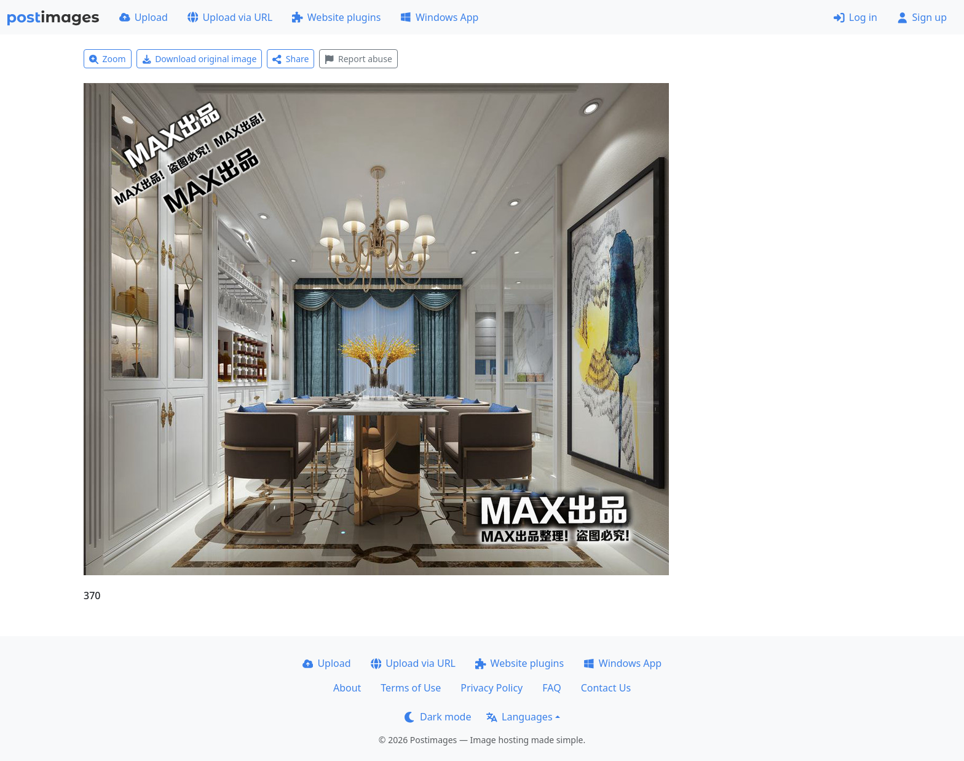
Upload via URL (230, 17)
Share (290, 59)
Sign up (922, 17)
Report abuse (358, 59)
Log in (855, 17)
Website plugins (336, 17)
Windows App (439, 17)
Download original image (199, 59)
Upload (143, 17)
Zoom (107, 59)
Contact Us (606, 688)
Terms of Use (411, 688)
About (347, 688)
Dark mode (438, 716)
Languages (519, 716)
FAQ (551, 688)
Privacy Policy (491, 688)
